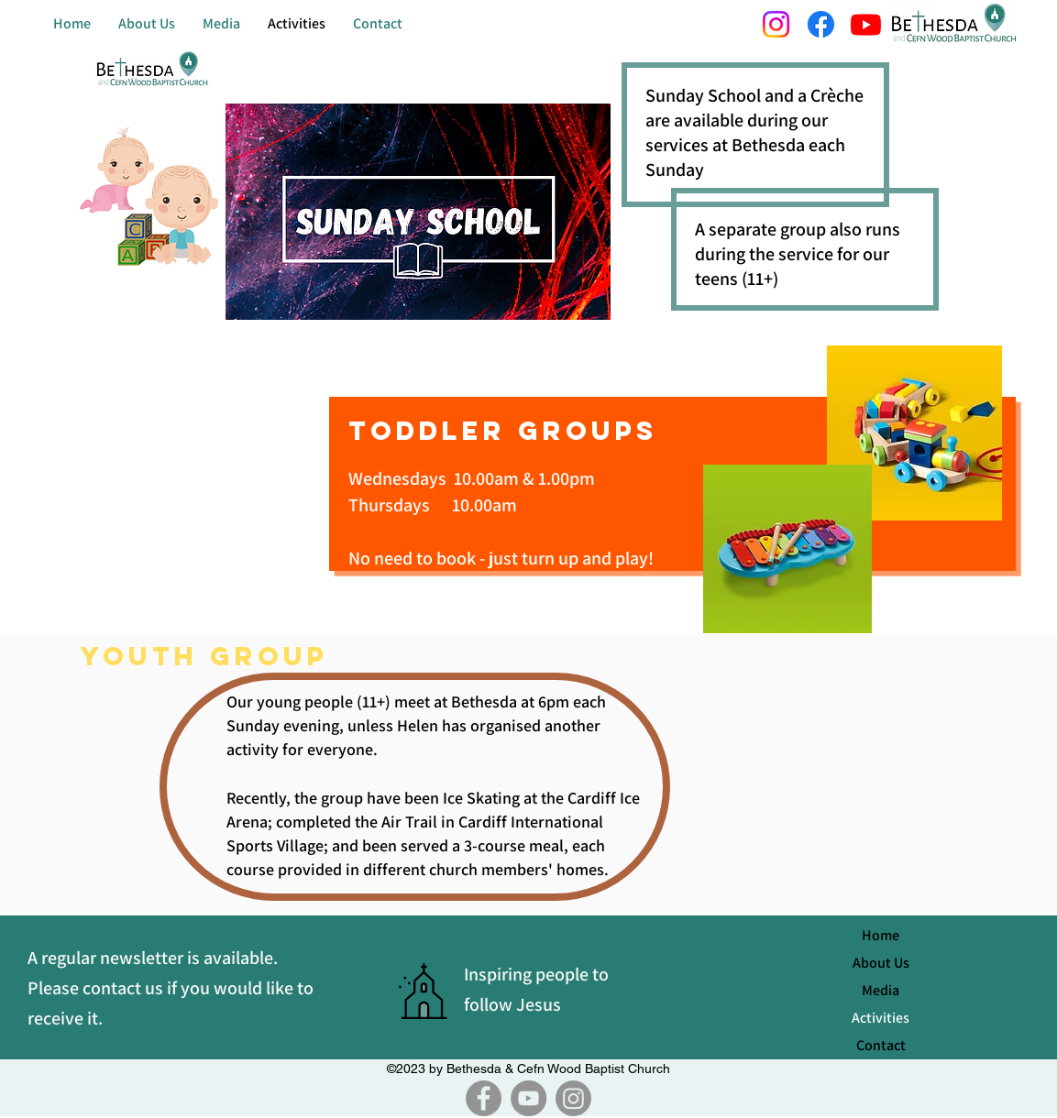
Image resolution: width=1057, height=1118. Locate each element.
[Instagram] (573, 1098)
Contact (881, 1045)
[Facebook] (483, 1098)
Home (880, 935)
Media (880, 990)
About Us (881, 962)
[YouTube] (528, 1098)
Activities (880, 1017)
